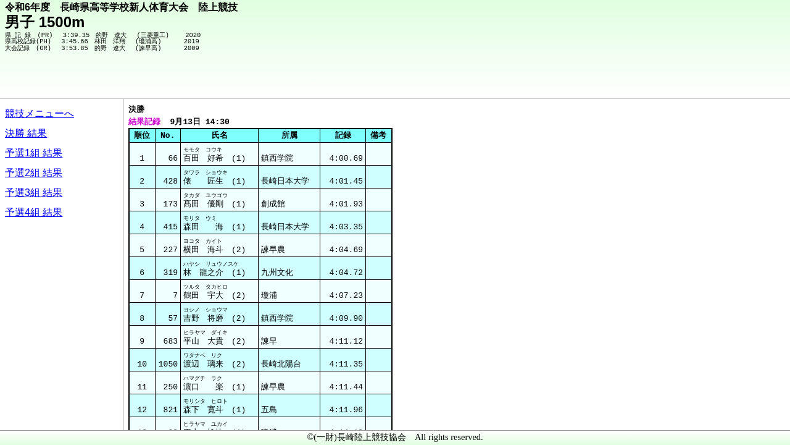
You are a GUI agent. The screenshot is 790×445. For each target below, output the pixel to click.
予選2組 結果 (33, 172)
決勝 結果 (26, 133)
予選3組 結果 (33, 192)
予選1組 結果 (33, 153)
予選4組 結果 (33, 212)
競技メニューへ (39, 113)
